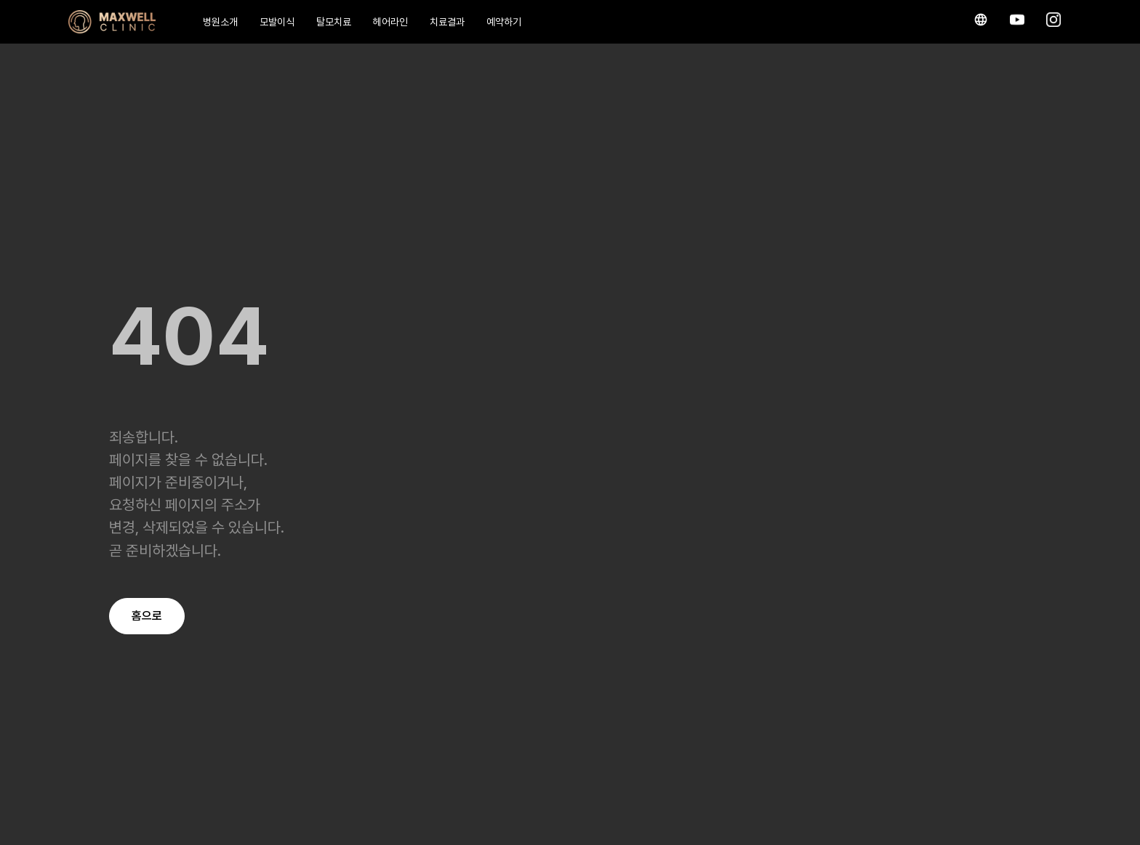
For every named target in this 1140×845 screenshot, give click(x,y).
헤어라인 (390, 22)
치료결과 (447, 22)
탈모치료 (333, 22)
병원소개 (220, 22)
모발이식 (277, 22)
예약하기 (503, 22)
